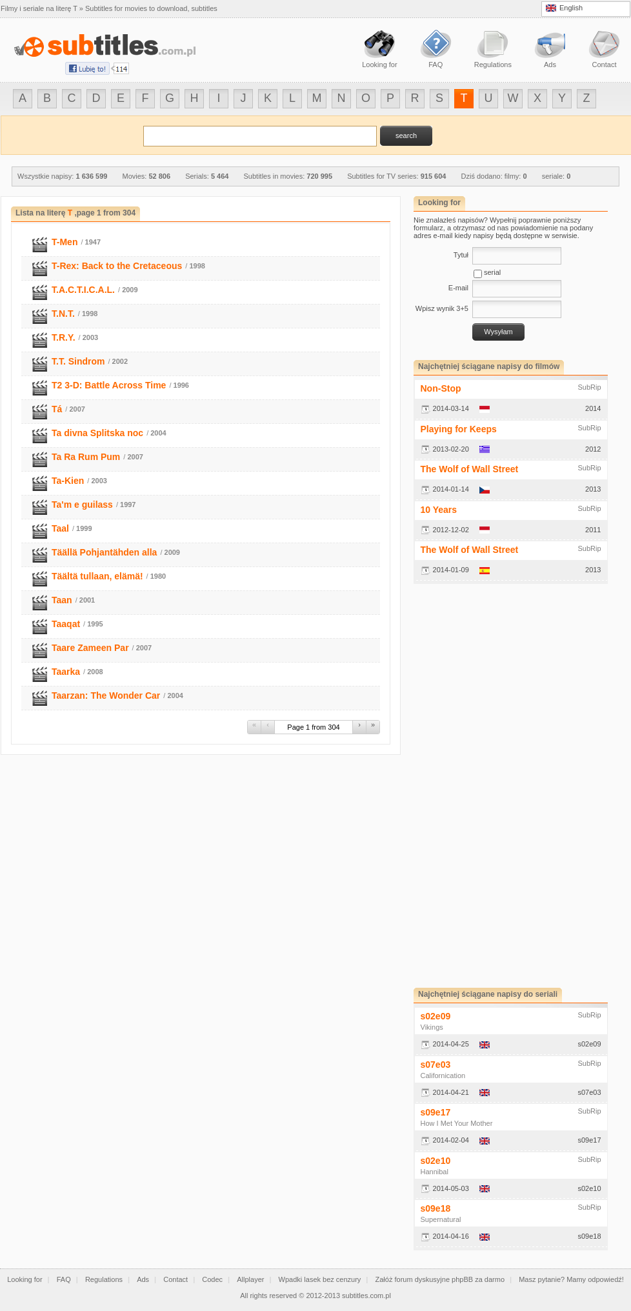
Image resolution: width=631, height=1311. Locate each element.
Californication (443, 1075)
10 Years (439, 510)
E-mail (458, 288)
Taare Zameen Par (90, 648)
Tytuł (461, 255)
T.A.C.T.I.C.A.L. (83, 290)
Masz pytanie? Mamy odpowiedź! (571, 1279)
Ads (143, 1279)
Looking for (24, 1279)
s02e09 (436, 1016)
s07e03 (436, 1064)
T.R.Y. (63, 337)
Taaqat (66, 624)
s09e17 (436, 1112)
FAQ (64, 1279)
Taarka (66, 671)
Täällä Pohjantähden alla (104, 552)
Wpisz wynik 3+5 (442, 308)
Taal (60, 528)
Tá (57, 409)
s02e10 (436, 1161)
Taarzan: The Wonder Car (106, 695)
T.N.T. (63, 313)
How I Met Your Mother (457, 1123)
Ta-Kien (68, 480)
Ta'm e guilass (82, 504)
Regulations (104, 1279)
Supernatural (441, 1219)
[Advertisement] (455, 785)
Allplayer (250, 1279)
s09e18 (436, 1208)
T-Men (64, 242)
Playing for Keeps (459, 429)
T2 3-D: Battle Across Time (109, 385)
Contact (175, 1279)
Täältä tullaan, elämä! (97, 576)
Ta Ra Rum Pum (86, 457)
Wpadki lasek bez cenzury (320, 1279)
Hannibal (434, 1172)
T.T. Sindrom (78, 361)
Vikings (432, 1027)
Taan (62, 600)
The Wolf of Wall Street (470, 469)
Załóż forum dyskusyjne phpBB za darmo (440, 1279)
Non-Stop (441, 388)
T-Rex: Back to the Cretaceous (117, 266)
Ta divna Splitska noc (97, 433)
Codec (212, 1279)
